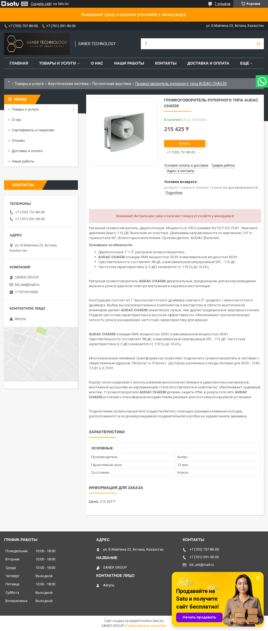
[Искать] (258, 43)
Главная (19, 63)
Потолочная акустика (111, 84)
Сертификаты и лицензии (33, 130)
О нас (97, 63)
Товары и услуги (57, 63)
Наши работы (129, 63)
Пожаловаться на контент (146, 626)
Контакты (165, 63)
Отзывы (18, 140)
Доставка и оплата (208, 63)
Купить (184, 143)
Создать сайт (41, 4)
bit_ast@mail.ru (27, 285)
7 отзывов (223, 4)
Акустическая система (68, 84)
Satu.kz (158, 621)
